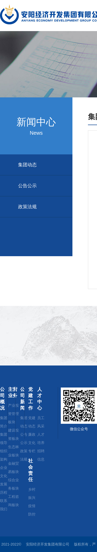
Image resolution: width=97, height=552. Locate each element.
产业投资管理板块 (13, 413)
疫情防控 (31, 510)
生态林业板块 (13, 451)
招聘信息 (40, 455)
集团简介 (3, 422)
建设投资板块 (13, 434)
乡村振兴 (31, 493)
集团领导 (3, 438)
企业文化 (3, 471)
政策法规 (27, 206)
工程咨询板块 (13, 500)
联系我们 (3, 505)
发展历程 (3, 488)
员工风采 (40, 422)
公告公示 (27, 185)
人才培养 (40, 438)
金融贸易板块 (13, 467)
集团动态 (27, 164)
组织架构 (3, 455)
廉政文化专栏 (31, 442)
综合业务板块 (13, 484)
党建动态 (31, 422)
